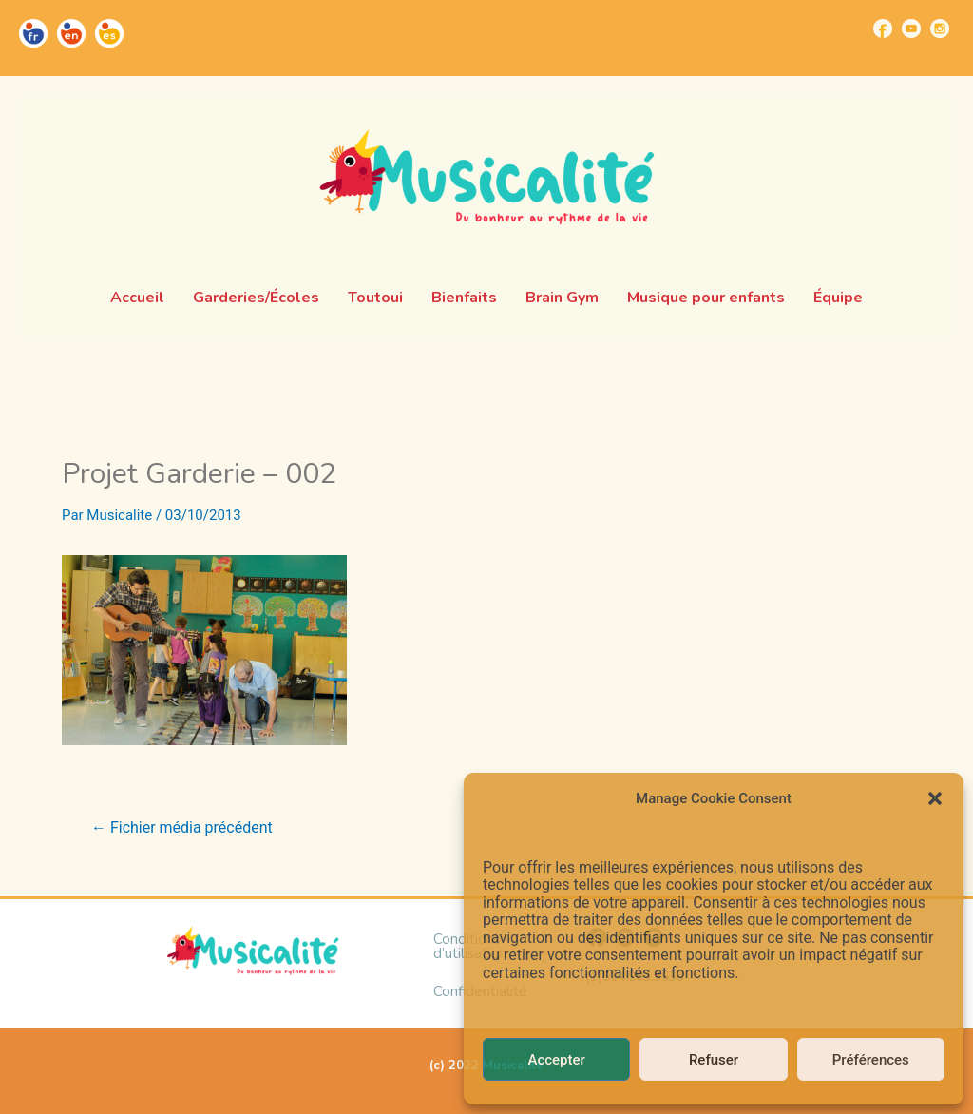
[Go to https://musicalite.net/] (33, 33)
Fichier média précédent (182, 828)
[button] (934, 798)
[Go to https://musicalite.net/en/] (71, 33)
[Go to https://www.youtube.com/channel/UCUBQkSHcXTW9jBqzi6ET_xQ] (911, 28)
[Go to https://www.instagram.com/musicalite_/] (939, 28)
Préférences (870, 1059)
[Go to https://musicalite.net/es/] (109, 33)
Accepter (555, 1059)
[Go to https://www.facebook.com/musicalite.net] (882, 28)
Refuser (713, 1059)
